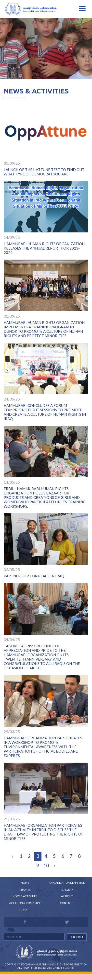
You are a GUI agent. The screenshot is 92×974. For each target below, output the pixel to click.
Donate (24, 909)
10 (46, 865)
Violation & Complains (25, 903)
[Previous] (12, 856)
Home (25, 882)
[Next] (54, 866)
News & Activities (25, 896)
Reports (25, 889)
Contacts (67, 903)
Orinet (70, 967)
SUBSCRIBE (77, 937)
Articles (67, 896)
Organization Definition (67, 882)
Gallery (67, 889)
